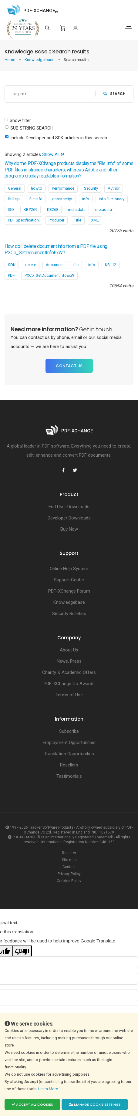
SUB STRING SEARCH (31, 128)
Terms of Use (69, 695)
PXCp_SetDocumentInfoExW (49, 275)
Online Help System (69, 568)
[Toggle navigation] (128, 28)
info (85, 199)
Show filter (20, 120)
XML (95, 220)
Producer (56, 220)
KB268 (52, 209)
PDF (11, 275)
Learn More (48, 1089)
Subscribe (69, 731)
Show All (53, 154)
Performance (63, 188)
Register (69, 853)
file (76, 264)
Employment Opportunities (69, 742)
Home (10, 59)
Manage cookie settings (95, 1104)
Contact (69, 867)
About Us (69, 650)
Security (91, 188)
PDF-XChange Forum (69, 591)
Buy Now (69, 529)
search (114, 93)
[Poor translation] (22, 950)
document (55, 264)
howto (36, 188)
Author (113, 188)
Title (77, 220)
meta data (77, 209)
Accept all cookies (32, 1104)
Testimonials (69, 776)
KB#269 (30, 209)
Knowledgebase (69, 602)
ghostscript (62, 199)
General (14, 188)
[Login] (75, 28)
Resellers (69, 765)
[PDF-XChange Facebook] (63, 470)
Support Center (69, 580)
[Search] (47, 28)
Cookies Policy (69, 881)
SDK (11, 264)
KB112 (110, 264)
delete (30, 264)
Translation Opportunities (69, 753)
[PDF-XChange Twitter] (74, 470)
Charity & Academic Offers (69, 672)
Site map (69, 860)
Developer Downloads (69, 518)
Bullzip (14, 199)
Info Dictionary (111, 199)
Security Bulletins (69, 613)
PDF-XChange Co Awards (69, 683)
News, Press (69, 661)
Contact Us (69, 366)
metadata (103, 209)
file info (35, 199)
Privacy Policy (69, 874)
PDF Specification (23, 220)
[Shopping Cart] (62, 28)
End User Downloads (69, 506)
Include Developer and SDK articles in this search (58, 137)
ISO (11, 209)
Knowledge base (40, 59)
